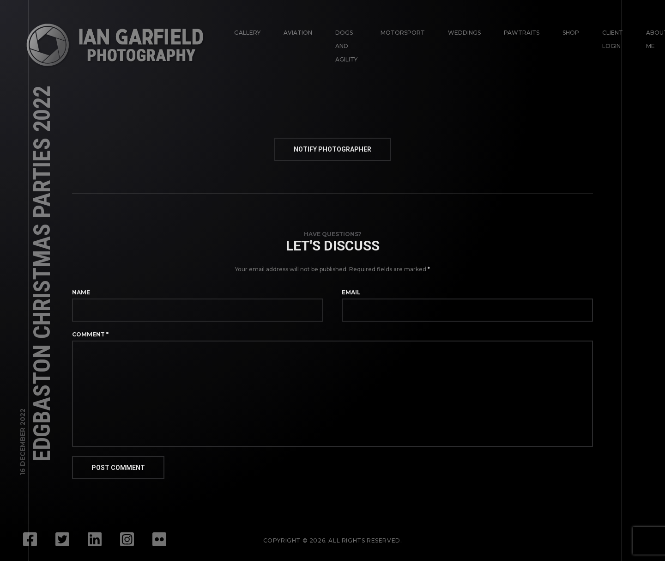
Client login (612, 39)
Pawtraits (521, 32)
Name (81, 292)
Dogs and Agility (346, 46)
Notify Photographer (332, 149)
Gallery (247, 32)
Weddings (464, 32)
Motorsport (403, 32)
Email (351, 292)
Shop (570, 32)
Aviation (298, 32)
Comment (90, 334)
